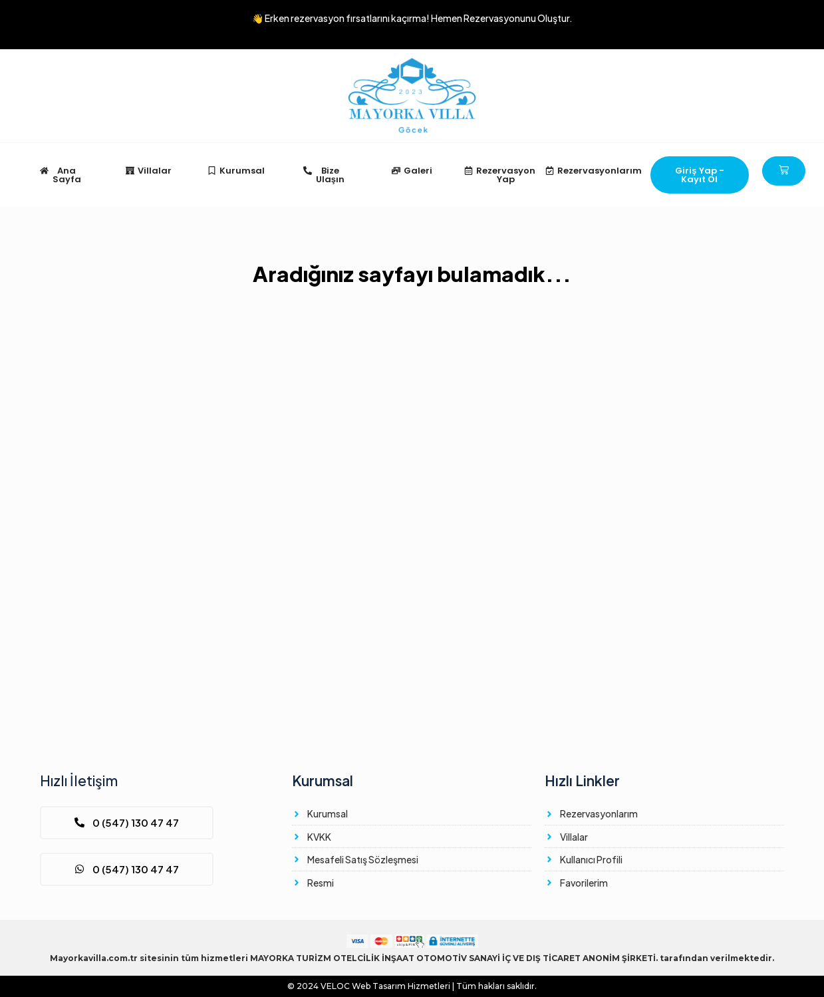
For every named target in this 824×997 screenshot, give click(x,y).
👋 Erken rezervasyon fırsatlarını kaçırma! (412, 18)
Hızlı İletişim (79, 780)
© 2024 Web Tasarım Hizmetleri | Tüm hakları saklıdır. (412, 986)
